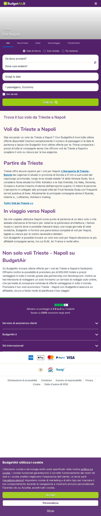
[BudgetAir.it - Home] (14, 3)
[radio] (32, 51)
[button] (48, 58)
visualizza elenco (13, 480)
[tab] (7, 43)
